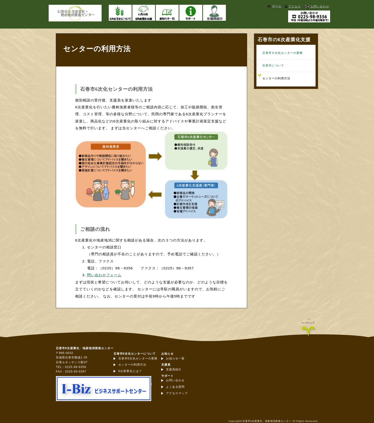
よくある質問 (175, 386)
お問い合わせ (320, 6)
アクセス (294, 6)
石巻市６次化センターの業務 (282, 53)
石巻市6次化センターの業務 (137, 358)
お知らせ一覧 (175, 358)
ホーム (276, 6)
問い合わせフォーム (104, 275)
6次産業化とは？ (130, 371)
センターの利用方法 (276, 78)
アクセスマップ (177, 393)
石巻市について (273, 65)
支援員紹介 (174, 369)
